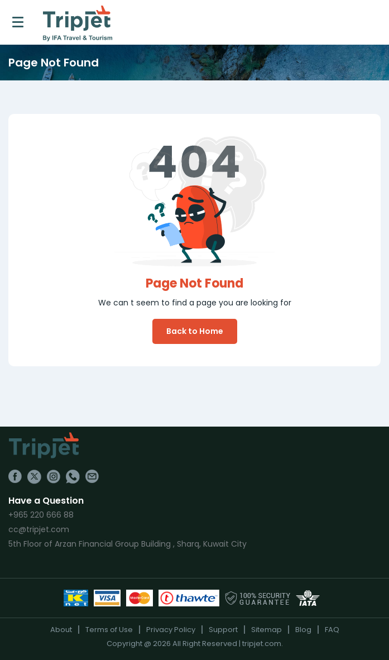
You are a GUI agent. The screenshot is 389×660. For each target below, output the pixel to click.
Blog (303, 629)
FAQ (332, 629)
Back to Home (194, 331)
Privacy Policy (170, 629)
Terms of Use (109, 629)
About (61, 629)
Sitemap (266, 629)
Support (223, 629)
